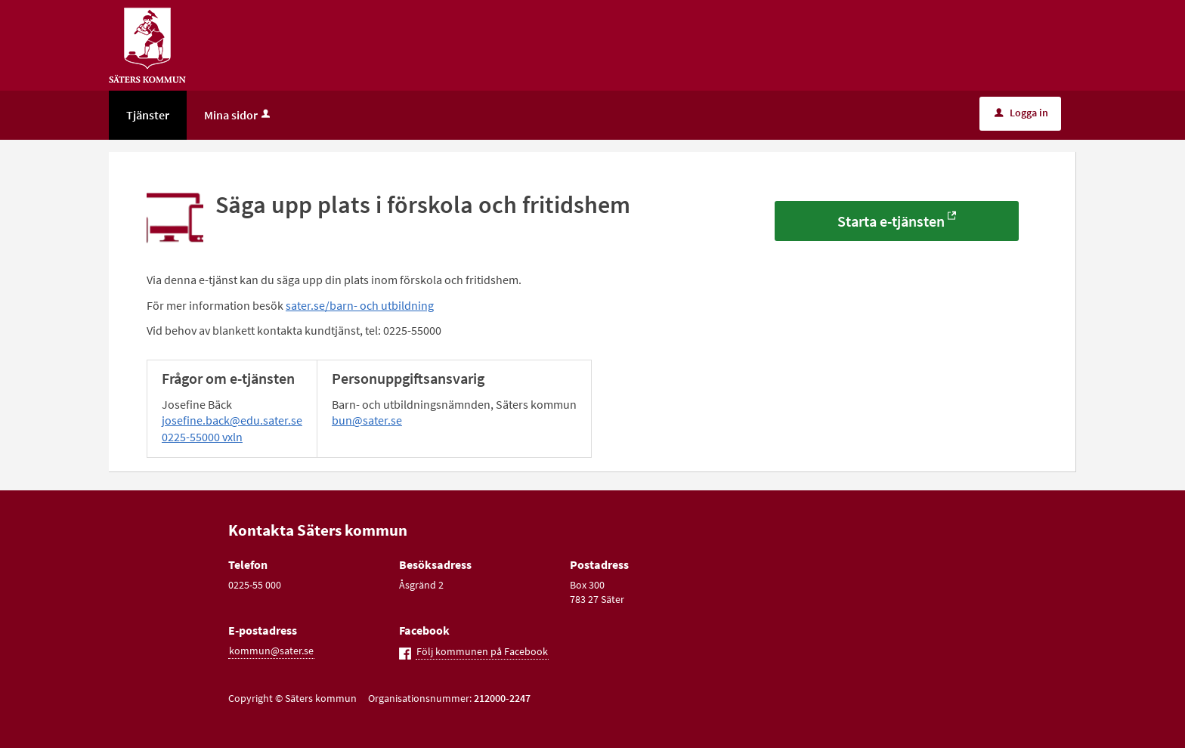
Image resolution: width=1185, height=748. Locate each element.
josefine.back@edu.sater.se (232, 420)
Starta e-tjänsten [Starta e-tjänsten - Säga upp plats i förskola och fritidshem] (891, 221)
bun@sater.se (367, 420)
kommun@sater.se (271, 650)
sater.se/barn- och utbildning (360, 305)
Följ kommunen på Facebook (482, 651)
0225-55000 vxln (202, 436)
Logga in (1021, 112)
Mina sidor (238, 114)
